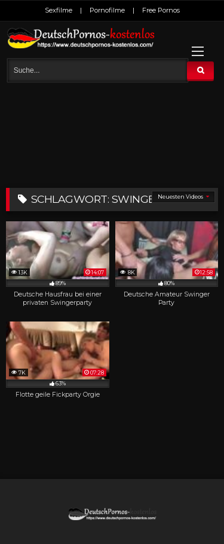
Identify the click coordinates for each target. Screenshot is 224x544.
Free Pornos (161, 10)
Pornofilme (107, 10)
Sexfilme (58, 10)
